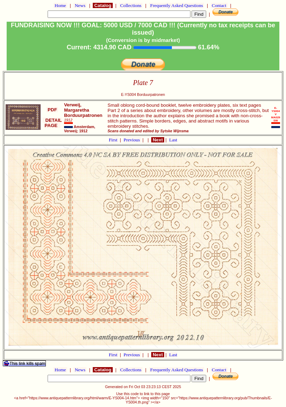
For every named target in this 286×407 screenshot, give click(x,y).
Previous (132, 139)
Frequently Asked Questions (176, 5)
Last (173, 139)
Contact (219, 5)
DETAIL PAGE (52, 123)
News (80, 5)
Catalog (102, 5)
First (114, 139)
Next (157, 139)
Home (60, 5)
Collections (130, 5)
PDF (52, 109)
